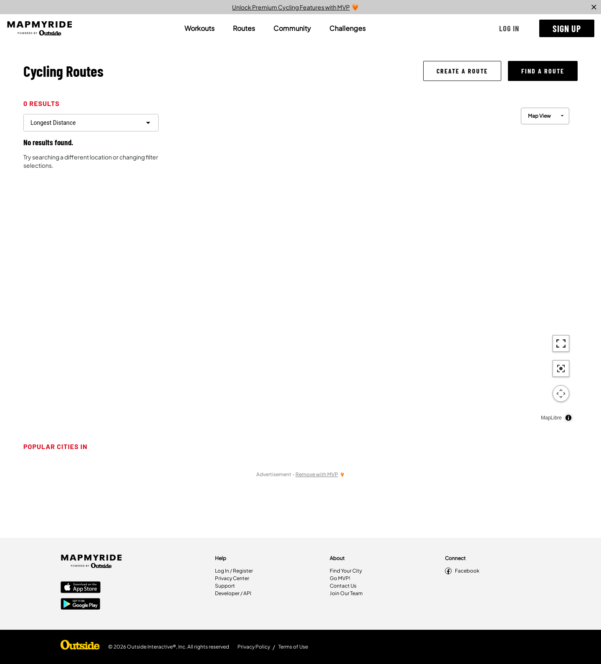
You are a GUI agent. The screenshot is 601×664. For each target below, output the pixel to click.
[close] (593, 7)
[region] (371, 263)
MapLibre (551, 418)
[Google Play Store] (81, 604)
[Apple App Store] (81, 588)
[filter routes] (91, 122)
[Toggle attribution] (568, 418)
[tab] (199, 28)
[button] (509, 28)
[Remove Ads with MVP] (320, 474)
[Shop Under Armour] (80, 647)
